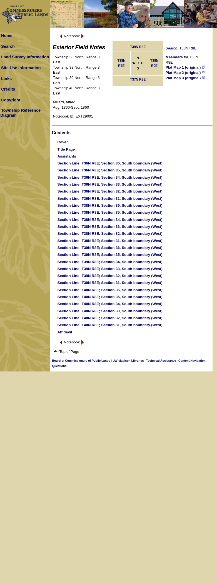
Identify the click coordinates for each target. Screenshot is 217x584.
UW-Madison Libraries (128, 360)
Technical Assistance (161, 360)
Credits (8, 89)
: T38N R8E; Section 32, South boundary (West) (109, 233)
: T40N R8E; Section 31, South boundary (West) (109, 325)
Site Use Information (21, 68)
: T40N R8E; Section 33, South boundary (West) (109, 311)
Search (8, 46)
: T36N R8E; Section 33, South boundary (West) (109, 184)
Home (7, 35)
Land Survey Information (25, 57)
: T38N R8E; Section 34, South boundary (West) (109, 220)
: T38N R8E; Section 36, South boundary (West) (109, 205)
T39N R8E (138, 47)
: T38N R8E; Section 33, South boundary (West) (109, 226)
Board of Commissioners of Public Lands (81, 360)
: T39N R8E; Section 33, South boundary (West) (109, 269)
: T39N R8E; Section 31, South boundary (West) (109, 283)
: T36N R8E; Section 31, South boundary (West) (109, 198)
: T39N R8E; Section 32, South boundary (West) (109, 276)
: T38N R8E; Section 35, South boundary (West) (109, 212)
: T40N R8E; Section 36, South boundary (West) (109, 290)
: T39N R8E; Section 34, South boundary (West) (109, 262)
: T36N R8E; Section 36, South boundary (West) (109, 163)
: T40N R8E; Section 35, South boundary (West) (109, 297)
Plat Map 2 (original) (185, 73)
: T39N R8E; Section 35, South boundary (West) (109, 255)
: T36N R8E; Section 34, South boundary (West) (109, 177)
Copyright (10, 100)
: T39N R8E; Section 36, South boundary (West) (109, 248)
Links (6, 78)
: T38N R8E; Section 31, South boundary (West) (109, 241)
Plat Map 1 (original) (185, 67)
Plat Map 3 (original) (185, 78)
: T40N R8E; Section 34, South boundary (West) (109, 304)
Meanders (174, 57)
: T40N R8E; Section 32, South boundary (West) (109, 318)
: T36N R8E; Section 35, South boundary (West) (109, 170)
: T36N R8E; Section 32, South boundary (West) (109, 191)
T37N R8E (138, 79)
